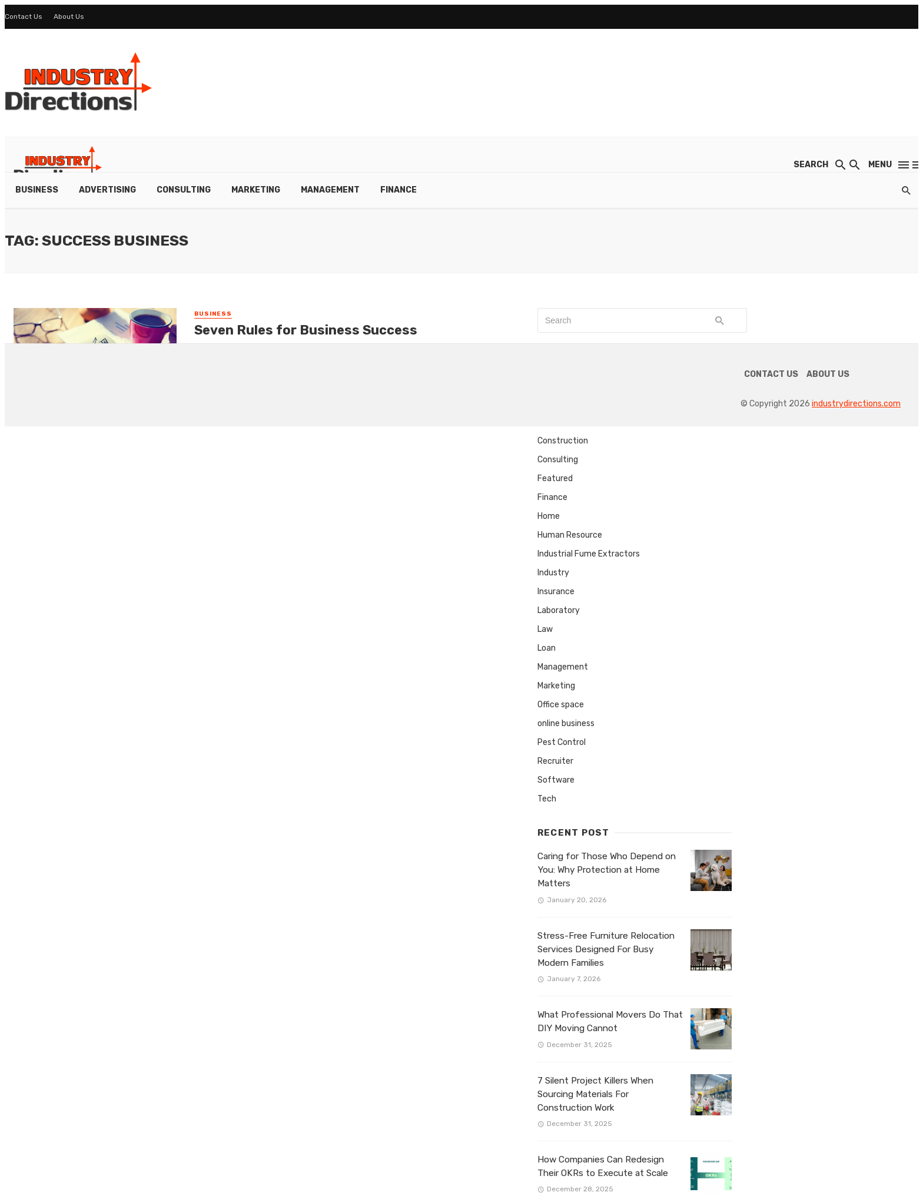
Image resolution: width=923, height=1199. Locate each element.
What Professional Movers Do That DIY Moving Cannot (610, 1021)
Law (545, 629)
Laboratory (558, 610)
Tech (546, 799)
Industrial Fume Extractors (588, 554)
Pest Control (561, 742)
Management (330, 190)
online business (566, 723)
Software (556, 780)
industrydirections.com (856, 404)
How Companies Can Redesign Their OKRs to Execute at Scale (602, 1166)
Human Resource (569, 535)
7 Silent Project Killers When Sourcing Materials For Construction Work (595, 1094)
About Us (69, 16)
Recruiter (555, 761)
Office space (560, 705)
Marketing (255, 190)
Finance (398, 190)
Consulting (184, 190)
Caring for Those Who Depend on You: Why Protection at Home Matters (606, 870)
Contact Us (23, 16)
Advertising (107, 190)
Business (36, 190)
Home (548, 516)
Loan (546, 648)
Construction (562, 441)
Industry (553, 573)
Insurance (556, 592)
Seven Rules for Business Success (305, 330)
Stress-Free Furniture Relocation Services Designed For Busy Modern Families (606, 949)
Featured (555, 478)
